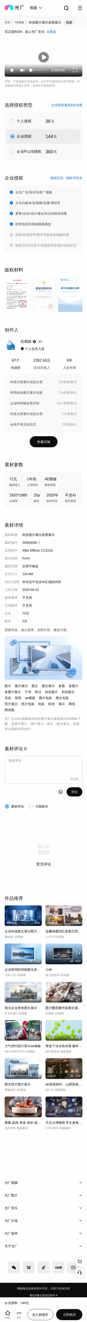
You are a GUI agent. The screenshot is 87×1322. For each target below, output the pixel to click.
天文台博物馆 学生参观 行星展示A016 (64, 1122)
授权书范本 (74, 178)
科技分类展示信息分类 (26, 382)
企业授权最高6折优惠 (66, 105)
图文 (35, 686)
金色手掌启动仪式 (23, 424)
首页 (7, 22)
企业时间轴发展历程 (24, 403)
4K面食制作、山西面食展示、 (64, 1084)
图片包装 (45, 698)
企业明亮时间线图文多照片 (23, 969)
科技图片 (51, 692)
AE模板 (19, 22)
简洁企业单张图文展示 (21, 1008)
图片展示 (21, 686)
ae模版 (30, 698)
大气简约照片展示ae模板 (23, 1046)
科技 (51, 704)
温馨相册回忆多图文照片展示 (64, 931)
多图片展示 (13, 692)
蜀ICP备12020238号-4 (43, 1295)
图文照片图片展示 (18, 1084)
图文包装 (62, 698)
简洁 (38, 692)
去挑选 (51, 31)
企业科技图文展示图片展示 (23, 931)
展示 (61, 704)
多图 (61, 686)
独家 (69, 22)
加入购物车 (40, 1314)
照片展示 (11, 704)
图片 (8, 686)
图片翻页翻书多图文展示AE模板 (64, 1008)
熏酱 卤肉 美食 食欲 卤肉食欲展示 (23, 1122)
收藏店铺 (43, 442)
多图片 (73, 686)
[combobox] (36, 8)
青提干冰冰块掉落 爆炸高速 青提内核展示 (64, 1046)
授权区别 (56, 178)
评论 (74, 792)
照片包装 (27, 704)
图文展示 (48, 686)
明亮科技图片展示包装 (26, 392)
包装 (41, 704)
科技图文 (68, 692)
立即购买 (69, 1314)
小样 (48, 969)
